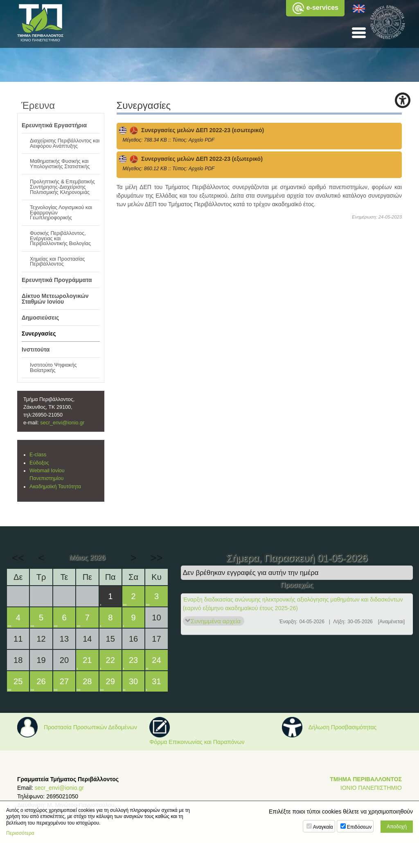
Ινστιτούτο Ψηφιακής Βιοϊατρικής (53, 367)
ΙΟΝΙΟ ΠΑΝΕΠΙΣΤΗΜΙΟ (371, 787)
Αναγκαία (323, 827)
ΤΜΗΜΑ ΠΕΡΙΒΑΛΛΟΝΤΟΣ (366, 779)
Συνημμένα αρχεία (216, 621)
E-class (37, 455)
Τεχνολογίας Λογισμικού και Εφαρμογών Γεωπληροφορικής (61, 213)
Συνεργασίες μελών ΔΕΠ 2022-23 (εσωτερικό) (191, 130)
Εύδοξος (39, 463)
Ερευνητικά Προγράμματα (57, 280)
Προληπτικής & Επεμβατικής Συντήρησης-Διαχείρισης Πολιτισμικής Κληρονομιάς (62, 187)
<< (18, 558)
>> (156, 558)
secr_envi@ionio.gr (62, 423)
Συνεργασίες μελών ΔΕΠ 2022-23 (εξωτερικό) (191, 159)
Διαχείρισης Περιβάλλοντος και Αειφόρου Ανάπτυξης (64, 143)
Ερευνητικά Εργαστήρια (54, 125)
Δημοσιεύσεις (40, 317)
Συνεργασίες (39, 333)
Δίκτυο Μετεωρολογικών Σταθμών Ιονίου (55, 299)
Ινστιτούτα (36, 349)
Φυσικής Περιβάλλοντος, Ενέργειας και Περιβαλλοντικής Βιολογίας (60, 238)
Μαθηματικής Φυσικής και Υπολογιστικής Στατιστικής (60, 163)
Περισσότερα (20, 833)
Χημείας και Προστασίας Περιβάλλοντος (57, 261)
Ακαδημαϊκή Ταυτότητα (55, 486)
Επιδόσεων (359, 827)
